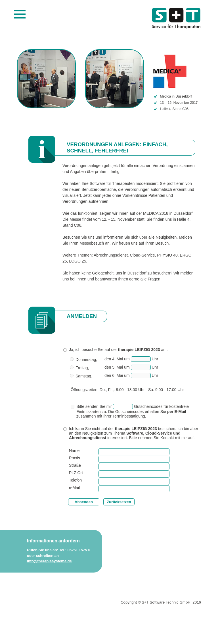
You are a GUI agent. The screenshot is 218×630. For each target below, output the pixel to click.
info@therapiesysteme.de (49, 561)
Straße (75, 465)
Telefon (75, 480)
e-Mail (74, 487)
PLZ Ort (76, 472)
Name (74, 450)
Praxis (74, 458)
